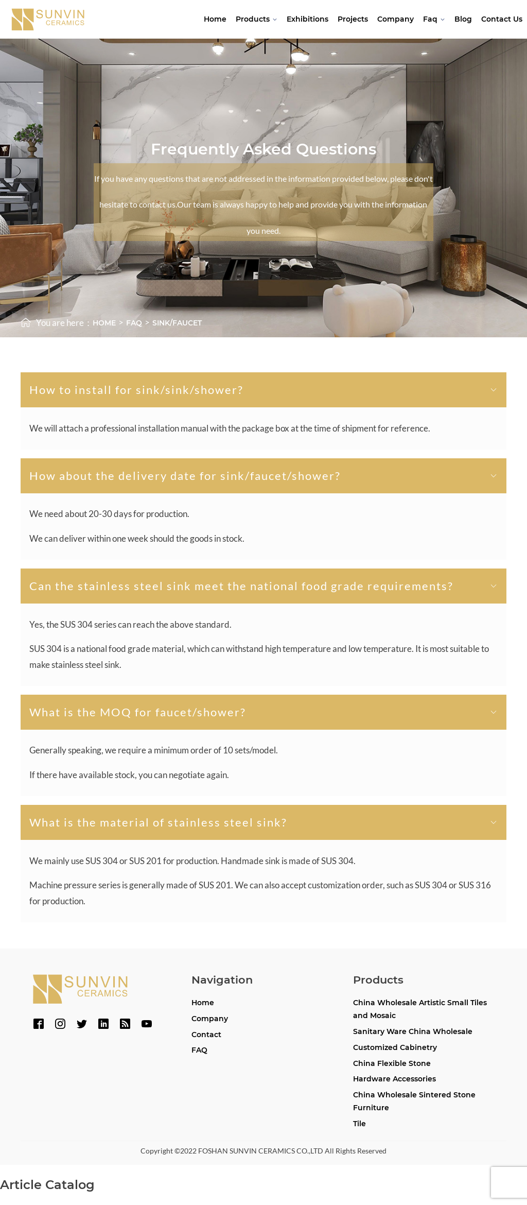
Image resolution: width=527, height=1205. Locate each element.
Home (215, 19)
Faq (434, 19)
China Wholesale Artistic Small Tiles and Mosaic (420, 1009)
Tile (359, 1123)
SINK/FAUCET (177, 323)
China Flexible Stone (392, 1063)
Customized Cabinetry (395, 1047)
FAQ (199, 1050)
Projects (353, 19)
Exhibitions (307, 19)
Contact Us (501, 19)
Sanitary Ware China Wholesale (412, 1031)
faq (134, 323)
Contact (206, 1034)
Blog (463, 19)
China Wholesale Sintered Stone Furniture (414, 1101)
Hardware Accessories (394, 1078)
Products (256, 19)
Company (395, 19)
